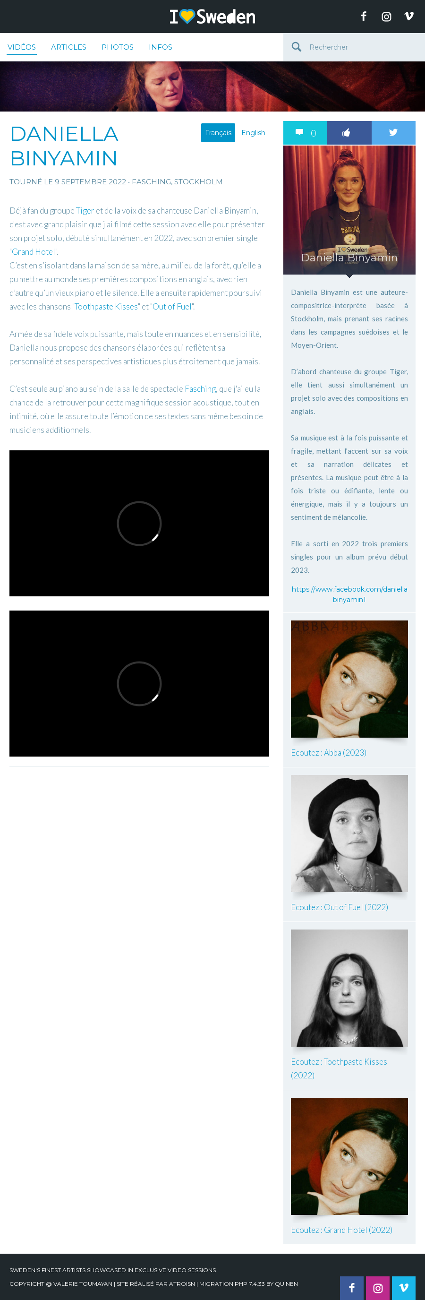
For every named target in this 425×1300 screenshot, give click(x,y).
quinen (286, 1283)
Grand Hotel (33, 252)
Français (218, 133)
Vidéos (22, 49)
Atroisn (182, 1283)
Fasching (200, 389)
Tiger (85, 210)
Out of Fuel (172, 306)
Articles (68, 47)
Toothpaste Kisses (106, 306)
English (253, 133)
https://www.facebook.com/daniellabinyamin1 (350, 594)
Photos (118, 47)
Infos (160, 47)
